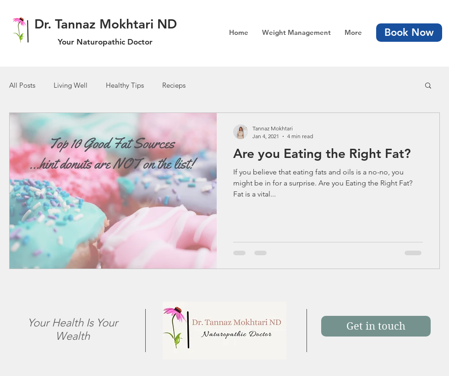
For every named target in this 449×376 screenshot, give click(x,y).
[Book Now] (409, 32)
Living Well (71, 85)
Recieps (174, 85)
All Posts (22, 85)
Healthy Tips (125, 85)
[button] (428, 86)
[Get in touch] (376, 326)
